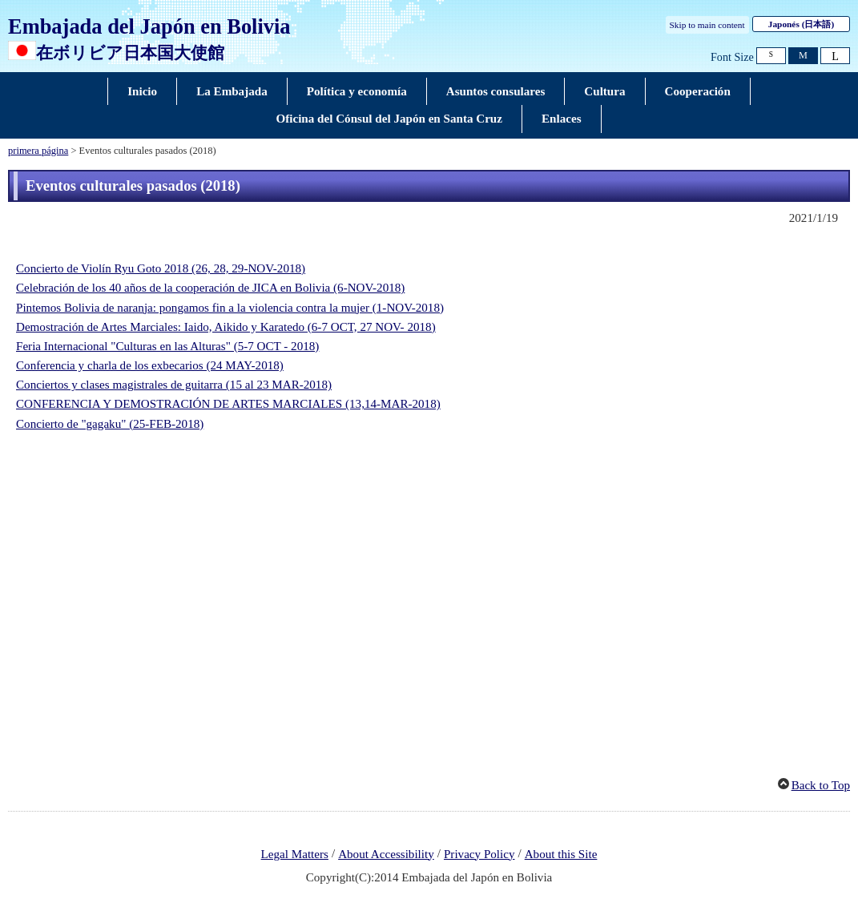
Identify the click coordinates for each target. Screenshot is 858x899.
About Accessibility (386, 854)
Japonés (801, 24)
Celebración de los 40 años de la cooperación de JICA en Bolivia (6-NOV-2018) (210, 287)
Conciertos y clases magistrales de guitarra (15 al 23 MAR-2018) (174, 384)
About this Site (561, 854)
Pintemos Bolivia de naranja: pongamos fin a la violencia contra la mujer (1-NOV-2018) (230, 307)
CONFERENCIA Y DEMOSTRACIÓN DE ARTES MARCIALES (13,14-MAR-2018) (228, 403)
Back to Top (821, 785)
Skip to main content (707, 25)
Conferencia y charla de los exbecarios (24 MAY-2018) (150, 365)
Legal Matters (294, 854)
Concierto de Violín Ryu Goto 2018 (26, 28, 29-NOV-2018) (160, 268)
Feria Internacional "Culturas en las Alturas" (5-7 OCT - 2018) (167, 346)
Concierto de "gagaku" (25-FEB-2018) (109, 423)
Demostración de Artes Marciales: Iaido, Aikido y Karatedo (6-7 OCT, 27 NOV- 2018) (226, 326)
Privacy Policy (479, 854)
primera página (38, 150)
